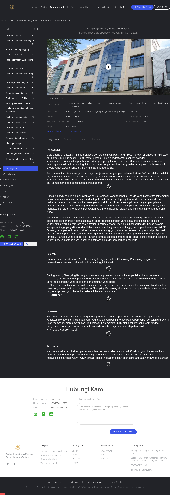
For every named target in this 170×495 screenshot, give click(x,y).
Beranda (33, 7)
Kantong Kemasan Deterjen (20, 103)
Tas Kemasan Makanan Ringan (20, 42)
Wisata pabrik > (54, 131)
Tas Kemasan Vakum (20, 87)
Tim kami (96, 139)
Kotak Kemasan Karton (20, 93)
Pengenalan (53, 139)
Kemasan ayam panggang (20, 49)
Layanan (82, 139)
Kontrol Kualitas (86, 7)
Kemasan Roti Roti (20, 54)
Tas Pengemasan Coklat (20, 98)
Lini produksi (106, 458)
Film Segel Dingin (20, 143)
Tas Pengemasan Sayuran (20, 82)
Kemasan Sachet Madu (20, 138)
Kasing (6, 196)
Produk (44, 7)
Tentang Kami (57, 7)
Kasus (122, 7)
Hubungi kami (9, 185)
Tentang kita (11, 168)
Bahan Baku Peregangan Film (20, 161)
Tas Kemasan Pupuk (20, 127)
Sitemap (74, 482)
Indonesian (162, 7)
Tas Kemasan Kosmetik (20, 117)
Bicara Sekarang (142, 7)
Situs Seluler (117, 482)
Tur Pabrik (71, 7)
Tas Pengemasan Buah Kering (20, 61)
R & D (103, 454)
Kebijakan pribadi (94, 482)
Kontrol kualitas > (73, 131)
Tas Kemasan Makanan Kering (20, 75)
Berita (114, 7)
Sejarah (68, 139)
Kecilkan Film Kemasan (20, 148)
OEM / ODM (106, 450)
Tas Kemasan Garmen (20, 122)
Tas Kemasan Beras (20, 68)
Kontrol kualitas (10, 179)
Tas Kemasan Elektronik (20, 132)
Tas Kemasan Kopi (20, 35)
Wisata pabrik (9, 174)
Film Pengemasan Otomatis (20, 153)
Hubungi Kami (102, 7)
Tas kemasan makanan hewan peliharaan (20, 110)
